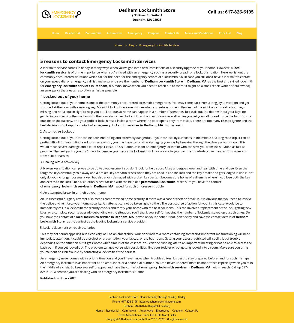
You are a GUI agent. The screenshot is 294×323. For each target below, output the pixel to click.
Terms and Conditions (199, 33)
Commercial (93, 33)
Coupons (153, 33)
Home (55, 33)
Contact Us (172, 33)
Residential (72, 33)
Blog (239, 33)
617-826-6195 (239, 12)
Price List (225, 33)
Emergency (135, 33)
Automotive (114, 33)
